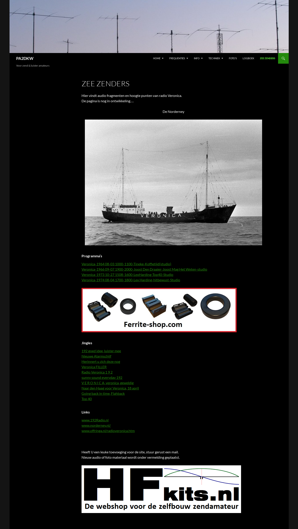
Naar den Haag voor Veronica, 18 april (110, 388)
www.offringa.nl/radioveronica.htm (108, 431)
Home (156, 58)
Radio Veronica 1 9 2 (97, 372)
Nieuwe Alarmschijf (96, 356)
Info (197, 58)
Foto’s (233, 58)
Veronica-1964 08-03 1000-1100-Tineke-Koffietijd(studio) (126, 264)
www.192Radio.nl (95, 420)
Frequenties (177, 58)
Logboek (248, 58)
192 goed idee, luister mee (101, 351)
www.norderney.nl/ (96, 425)
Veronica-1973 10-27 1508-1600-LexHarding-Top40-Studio (127, 274)
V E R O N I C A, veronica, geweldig (108, 383)
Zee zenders (267, 58)
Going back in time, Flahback (103, 393)
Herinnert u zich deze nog (101, 361)
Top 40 (87, 399)
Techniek (214, 58)
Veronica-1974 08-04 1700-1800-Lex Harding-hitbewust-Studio (131, 280)
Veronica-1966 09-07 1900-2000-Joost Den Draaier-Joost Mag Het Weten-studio (144, 269)
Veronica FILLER (94, 367)
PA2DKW (24, 58)
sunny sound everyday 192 (102, 377)
